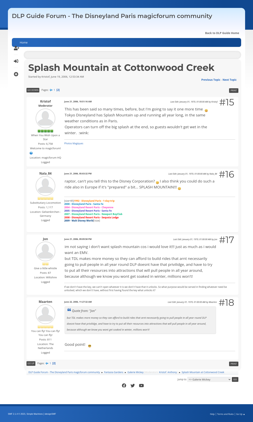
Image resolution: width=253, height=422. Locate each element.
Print (234, 90)
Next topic (230, 80)
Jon (45, 239)
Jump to (181, 379)
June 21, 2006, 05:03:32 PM (78, 173)
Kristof (45, 101)
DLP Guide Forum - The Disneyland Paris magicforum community (112, 16)
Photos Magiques (73, 143)
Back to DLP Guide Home (222, 33)
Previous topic (210, 80)
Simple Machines (34, 414)
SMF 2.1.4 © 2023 (16, 414)
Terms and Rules (225, 413)
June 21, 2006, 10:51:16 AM (78, 101)
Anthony (172, 372)
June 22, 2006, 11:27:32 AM (78, 301)
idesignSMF (50, 414)
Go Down (32, 89)
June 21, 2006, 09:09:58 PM (78, 239)
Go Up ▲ (240, 413)
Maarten (45, 301)
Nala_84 (45, 173)
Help (212, 413)
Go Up (30, 363)
